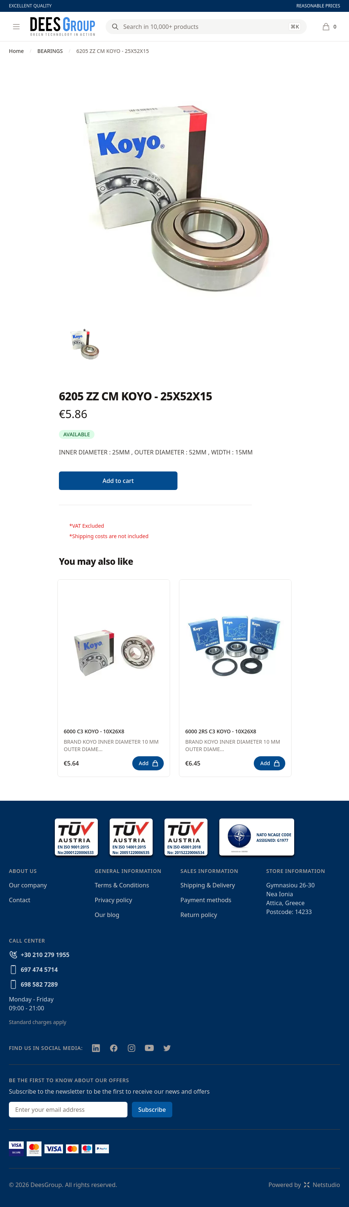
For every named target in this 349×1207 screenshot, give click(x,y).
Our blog (107, 915)
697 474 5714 (39, 970)
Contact (19, 900)
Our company (28, 885)
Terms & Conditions (122, 885)
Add (149, 763)
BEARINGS (50, 50)
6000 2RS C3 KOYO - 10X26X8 (220, 731)
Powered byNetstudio (304, 1185)
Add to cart (118, 481)
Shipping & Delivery (207, 885)
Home (16, 50)
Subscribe (152, 1110)
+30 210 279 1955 (45, 955)
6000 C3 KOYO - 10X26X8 (94, 731)
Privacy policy (113, 900)
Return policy (198, 915)
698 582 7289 (39, 984)
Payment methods (205, 900)
